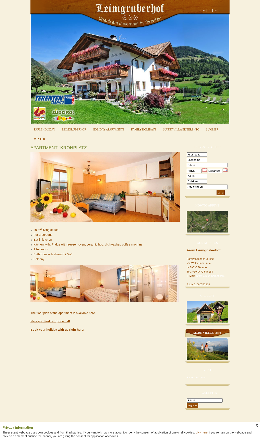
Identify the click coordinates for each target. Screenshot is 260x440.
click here (202, 432)
